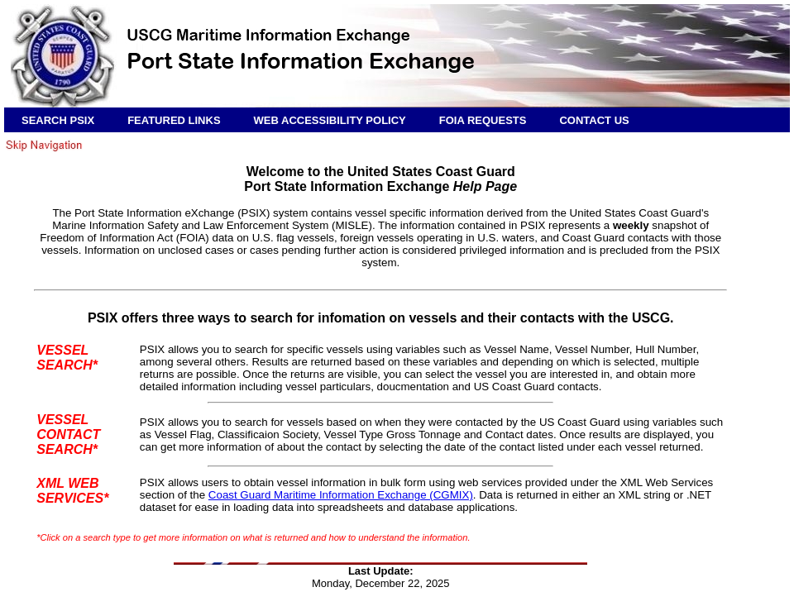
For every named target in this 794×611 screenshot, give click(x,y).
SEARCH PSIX (58, 120)
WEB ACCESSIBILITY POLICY (330, 120)
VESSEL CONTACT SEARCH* (68, 434)
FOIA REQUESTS (483, 120)
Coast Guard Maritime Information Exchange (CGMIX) (340, 495)
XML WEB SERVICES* (72, 490)
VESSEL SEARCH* (67, 357)
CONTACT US (594, 120)
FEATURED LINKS (173, 120)
